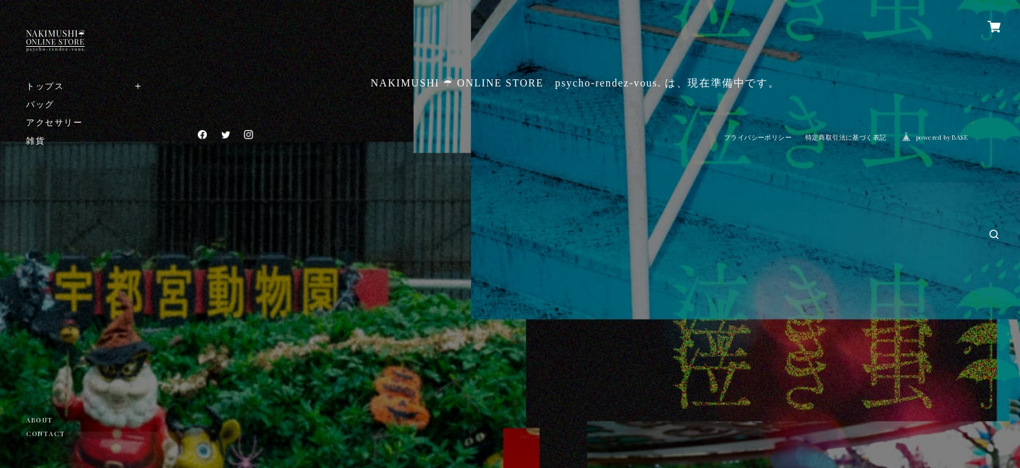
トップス (45, 85)
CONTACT (45, 433)
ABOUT (39, 419)
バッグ (40, 103)
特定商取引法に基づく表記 (846, 137)
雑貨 (35, 140)
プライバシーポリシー (758, 137)
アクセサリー (54, 122)
